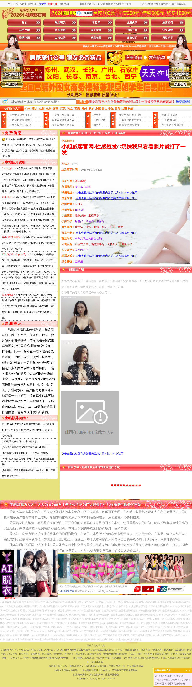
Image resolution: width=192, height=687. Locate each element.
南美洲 (179, 124)
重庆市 (122, 115)
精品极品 (96, 37)
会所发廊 (24, 30)
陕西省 (130, 120)
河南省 (70, 124)
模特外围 (24, 37)
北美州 (172, 124)
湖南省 (55, 124)
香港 (163, 115)
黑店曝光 (60, 22)
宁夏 (126, 124)
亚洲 (163, 120)
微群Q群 (132, 37)
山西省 (13, 120)
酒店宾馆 (167, 22)
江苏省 (63, 115)
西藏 (121, 124)
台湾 (175, 115)
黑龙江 (28, 120)
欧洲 (169, 120)
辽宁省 (20, 124)
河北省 (28, 115)
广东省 (97, 115)
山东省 (28, 124)
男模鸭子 (167, 37)
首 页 (25, 22)
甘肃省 (137, 120)
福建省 (55, 120)
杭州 (107, 133)
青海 (132, 124)
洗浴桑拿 (132, 22)
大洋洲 (164, 124)
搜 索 (82, 101)
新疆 (137, 124)
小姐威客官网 (67, 591)
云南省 (122, 120)
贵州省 (137, 115)
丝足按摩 (96, 30)
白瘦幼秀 (60, 37)
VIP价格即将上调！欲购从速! (169, 676)
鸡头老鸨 (167, 30)
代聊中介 (132, 30)
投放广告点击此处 (96, 645)
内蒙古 (20, 120)
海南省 (97, 124)
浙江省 (70, 115)
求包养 (96, 22)
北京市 (13, 115)
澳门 (169, 115)
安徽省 (63, 120)
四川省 (130, 115)
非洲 (175, 120)
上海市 (55, 115)
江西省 (70, 120)
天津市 (20, 115)
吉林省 (13, 124)
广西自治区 (99, 120)
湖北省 (63, 124)
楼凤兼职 (60, 30)
